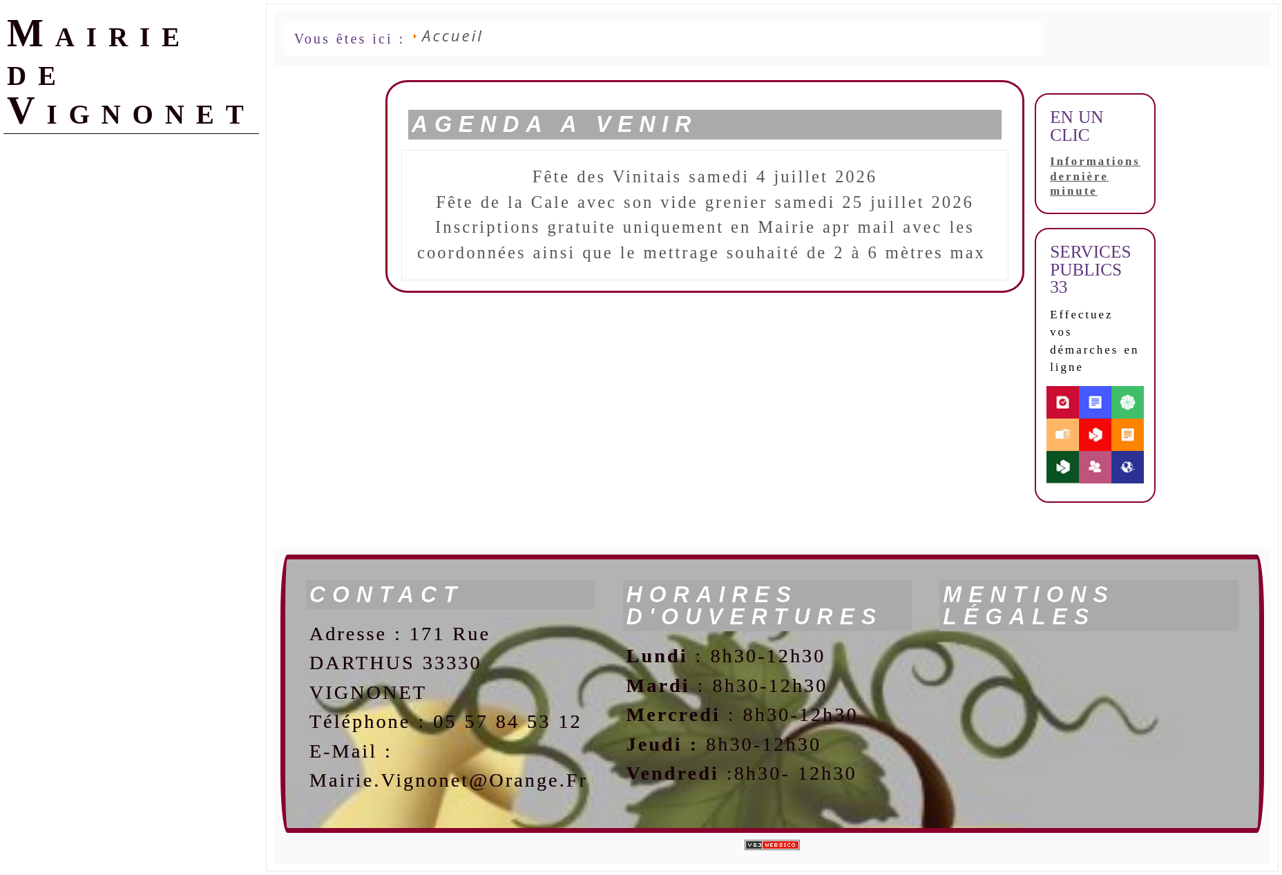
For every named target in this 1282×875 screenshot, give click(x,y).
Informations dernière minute (1095, 176)
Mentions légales (1028, 606)
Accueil (453, 35)
